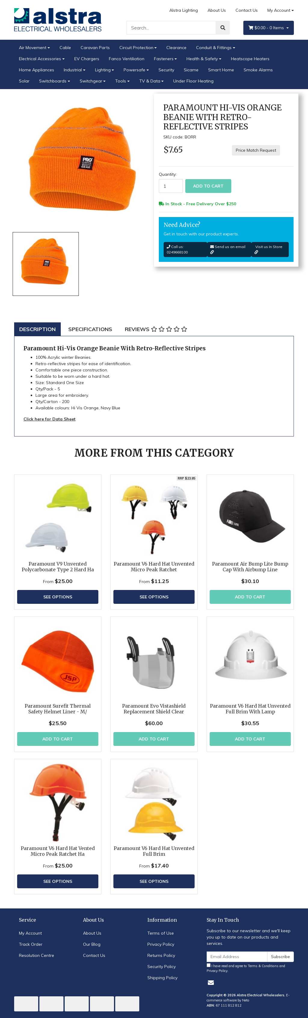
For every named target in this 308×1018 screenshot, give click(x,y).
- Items (266, 28)
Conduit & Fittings (214, 47)
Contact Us (247, 10)
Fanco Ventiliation (126, 58)
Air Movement (32, 47)
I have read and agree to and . (246, 968)
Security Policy (161, 966)
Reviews (156, 329)
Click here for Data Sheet (49, 419)
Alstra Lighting (183, 10)
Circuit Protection (136, 47)
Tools (120, 81)
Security (166, 70)
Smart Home (221, 70)
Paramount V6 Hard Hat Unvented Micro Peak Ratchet (154, 567)
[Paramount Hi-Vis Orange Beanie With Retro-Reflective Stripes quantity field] (171, 186)
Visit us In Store (268, 249)
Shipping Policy (162, 977)
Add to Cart (208, 186)
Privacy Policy (160, 944)
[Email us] (211, 982)
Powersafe (134, 70)
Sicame (191, 70)
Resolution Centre (36, 955)
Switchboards (52, 81)
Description (37, 329)
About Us (217, 10)
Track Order (30, 944)
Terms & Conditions (263, 966)
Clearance (176, 47)
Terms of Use (160, 933)
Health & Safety (202, 58)
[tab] (37, 329)
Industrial (73, 70)
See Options (57, 597)
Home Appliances (36, 70)
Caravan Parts (95, 47)
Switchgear (91, 81)
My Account (30, 933)
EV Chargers (86, 58)
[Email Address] (237, 956)
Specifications (90, 329)
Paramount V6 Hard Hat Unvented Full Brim (154, 851)
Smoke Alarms (258, 70)
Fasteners (164, 58)
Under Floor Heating (193, 81)
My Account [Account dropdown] (278, 10)
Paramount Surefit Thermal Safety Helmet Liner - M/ (58, 709)
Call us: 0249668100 (177, 249)
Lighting (103, 70)
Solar (24, 81)
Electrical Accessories (40, 58)
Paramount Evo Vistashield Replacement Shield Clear (154, 709)
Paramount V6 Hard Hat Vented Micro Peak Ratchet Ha (58, 851)
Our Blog (91, 944)
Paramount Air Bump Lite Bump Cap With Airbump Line (250, 567)
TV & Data (149, 81)
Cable (65, 47)
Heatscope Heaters (250, 58)
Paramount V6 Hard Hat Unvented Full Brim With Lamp (250, 709)
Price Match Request (256, 150)
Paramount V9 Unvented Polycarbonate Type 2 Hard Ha (58, 567)
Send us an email (227, 249)
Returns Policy (161, 955)
